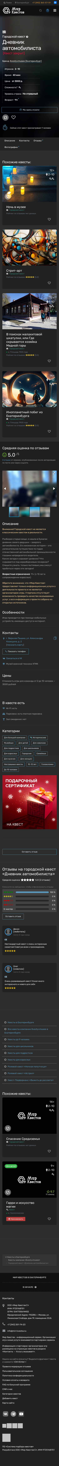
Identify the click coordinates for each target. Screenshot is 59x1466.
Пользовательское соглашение (17, 1371)
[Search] (40, 10)
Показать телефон (15, 651)
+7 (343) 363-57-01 (41, 3)
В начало (29, 1287)
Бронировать (15, 1219)
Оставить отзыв (29, 852)
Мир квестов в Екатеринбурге (29, 1277)
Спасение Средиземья (23, 1139)
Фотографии (11, 147)
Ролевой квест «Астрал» (19, 1073)
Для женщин (26, 759)
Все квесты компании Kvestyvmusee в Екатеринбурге (26, 1031)
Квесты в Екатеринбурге (19, 1022)
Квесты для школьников (18, 1046)
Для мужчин (9, 759)
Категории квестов (11, 1394)
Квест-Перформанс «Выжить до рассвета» (29, 1080)
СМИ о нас (7, 1389)
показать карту (15, 645)
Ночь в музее (16, 207)
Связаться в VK (14, 658)
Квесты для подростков (18, 1053)
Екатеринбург (22, 3)
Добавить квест (10, 1398)
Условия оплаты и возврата (15, 1380)
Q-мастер (8, 909)
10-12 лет (32, 764)
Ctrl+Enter (19, 1362)
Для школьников (31, 748)
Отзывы (38, 140)
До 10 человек (10, 769)
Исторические (38, 738)
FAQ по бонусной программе (16, 1384)
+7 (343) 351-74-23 (16, 1324)
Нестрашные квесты (13, 764)
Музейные (8, 743)
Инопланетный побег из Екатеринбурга (24, 414)
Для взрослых (10, 753)
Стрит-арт (14, 270)
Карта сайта (8, 1403)
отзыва (6, 460)
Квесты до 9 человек (17, 1039)
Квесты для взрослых (17, 1059)
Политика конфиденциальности (18, 1375)
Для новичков (39, 743)
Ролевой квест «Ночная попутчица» (25, 1066)
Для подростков (11, 748)
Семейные (41, 753)
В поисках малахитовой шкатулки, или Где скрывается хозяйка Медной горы (24, 339)
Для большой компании (14, 738)
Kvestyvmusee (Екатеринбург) (26, 61)
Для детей (23, 743)
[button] (53, 473)
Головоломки (47, 764)
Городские (27, 753)
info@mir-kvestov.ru (16, 1331)
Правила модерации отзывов (16, 1366)
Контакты (24, 140)
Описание (9, 140)
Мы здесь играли (29, 110)
